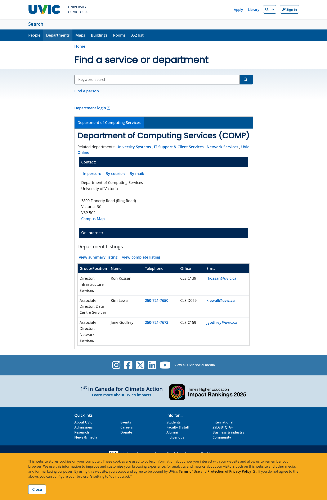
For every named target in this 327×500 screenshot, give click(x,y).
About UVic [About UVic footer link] (83, 422)
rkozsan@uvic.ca (221, 278)
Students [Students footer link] (173, 422)
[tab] (109, 123)
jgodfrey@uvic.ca (221, 322)
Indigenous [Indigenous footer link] (175, 437)
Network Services (222, 146)
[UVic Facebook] (128, 365)
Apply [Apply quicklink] (238, 9)
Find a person (86, 90)
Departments (58, 35)
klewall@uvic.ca (220, 300)
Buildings (99, 35)
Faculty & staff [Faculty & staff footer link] (177, 427)
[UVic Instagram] (116, 365)
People (34, 35)
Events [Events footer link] (125, 422)
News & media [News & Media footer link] (85, 437)
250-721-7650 (156, 300)
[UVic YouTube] (165, 365)
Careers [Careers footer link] (126, 427)
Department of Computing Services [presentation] (109, 122)
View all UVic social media (194, 365)
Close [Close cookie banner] (37, 489)
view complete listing (141, 257)
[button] (269, 9)
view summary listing (98, 257)
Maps (80, 35)
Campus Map (93, 218)
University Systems (133, 146)
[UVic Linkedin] (152, 365)
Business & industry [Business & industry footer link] (228, 432)
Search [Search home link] (35, 24)
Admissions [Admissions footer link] (83, 427)
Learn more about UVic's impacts (121, 394)
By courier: (115, 173)
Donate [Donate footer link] (126, 432)
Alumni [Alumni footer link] (172, 432)
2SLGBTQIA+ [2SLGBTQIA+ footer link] (222, 427)
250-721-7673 (156, 322)
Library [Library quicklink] (253, 9)
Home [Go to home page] (79, 46)
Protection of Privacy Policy (229, 471)
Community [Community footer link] (221, 437)
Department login (90, 107)
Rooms (119, 35)
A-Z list (137, 35)
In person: (92, 173)
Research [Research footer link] (81, 432)
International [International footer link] (222, 422)
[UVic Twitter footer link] (140, 365)
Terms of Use (189, 471)
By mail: (137, 173)
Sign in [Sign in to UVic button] (289, 9)
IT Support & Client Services (179, 146)
